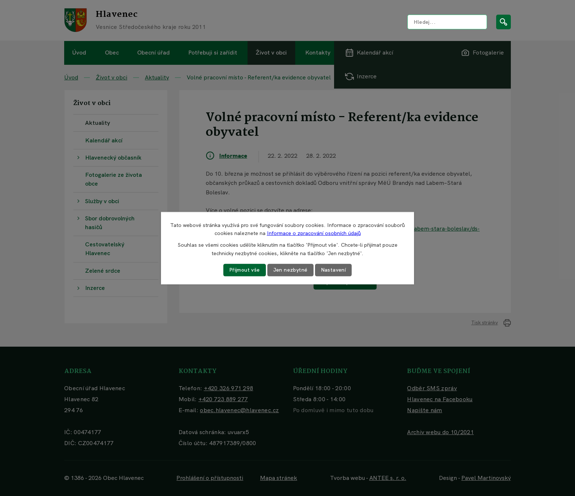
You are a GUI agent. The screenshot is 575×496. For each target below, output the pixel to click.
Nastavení (333, 269)
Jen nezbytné (290, 269)
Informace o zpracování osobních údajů (314, 233)
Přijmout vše (244, 269)
